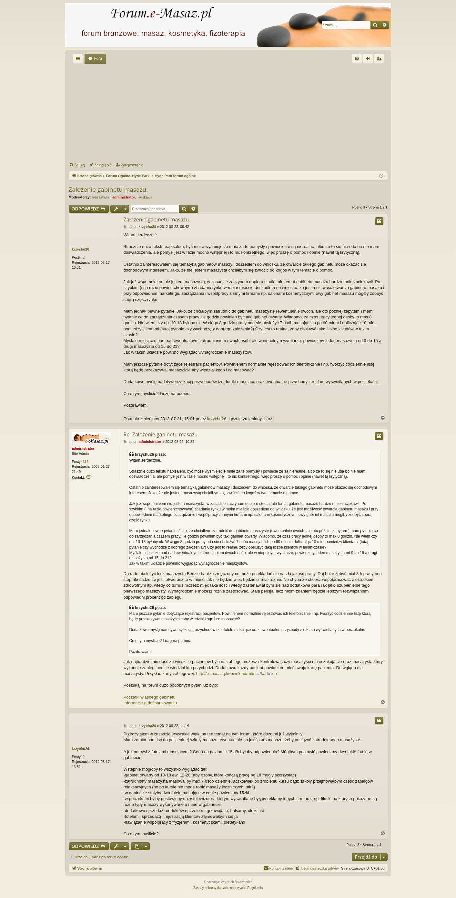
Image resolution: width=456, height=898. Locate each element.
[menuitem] (357, 58)
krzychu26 (80, 249)
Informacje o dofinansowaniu (150, 702)
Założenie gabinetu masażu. (108, 189)
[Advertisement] (228, 112)
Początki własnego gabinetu (150, 697)
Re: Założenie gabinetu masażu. (161, 434)
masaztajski (101, 197)
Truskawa (144, 197)
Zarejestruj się (132, 165)
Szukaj (80, 165)
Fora (98, 58)
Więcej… (79, 59)
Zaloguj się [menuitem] (369, 59)
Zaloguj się (103, 165)
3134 (86, 462)
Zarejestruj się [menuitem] (380, 59)
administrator (123, 197)
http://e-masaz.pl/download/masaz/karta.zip (236, 673)
